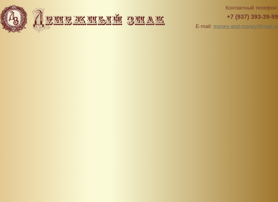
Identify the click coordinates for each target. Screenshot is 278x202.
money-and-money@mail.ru (246, 26)
